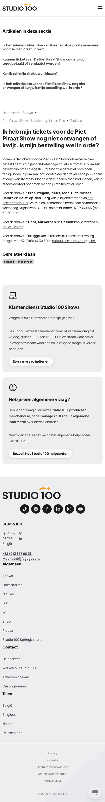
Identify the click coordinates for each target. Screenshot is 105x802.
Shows (7, 575)
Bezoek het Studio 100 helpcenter (40, 453)
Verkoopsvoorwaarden (52, 774)
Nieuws (8, 594)
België (7, 705)
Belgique (9, 714)
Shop (6, 621)
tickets (9, 262)
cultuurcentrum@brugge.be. (74, 240)
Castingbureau (14, 686)
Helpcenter (11, 659)
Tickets (76, 120)
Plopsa (7, 630)
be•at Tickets (12, 227)
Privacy (52, 753)
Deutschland (12, 733)
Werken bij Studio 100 (19, 668)
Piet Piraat (25, 262)
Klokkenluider (52, 781)
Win (5, 612)
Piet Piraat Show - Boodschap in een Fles (33, 120)
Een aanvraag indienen (31, 361)
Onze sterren (12, 585)
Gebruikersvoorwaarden (52, 767)
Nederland (10, 723)
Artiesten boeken (15, 677)
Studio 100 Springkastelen (22, 639)
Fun (5, 603)
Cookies (52, 760)
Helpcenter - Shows (17, 112)
